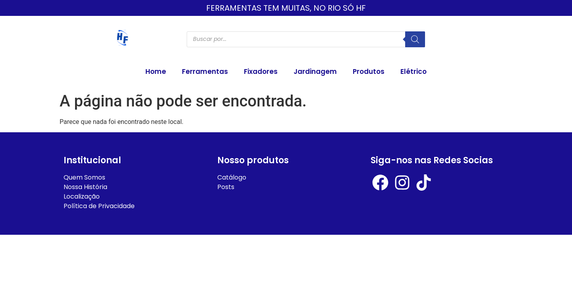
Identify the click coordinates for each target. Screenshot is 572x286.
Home (155, 71)
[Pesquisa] (415, 39)
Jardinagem (315, 71)
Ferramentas (205, 71)
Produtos (369, 71)
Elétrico (413, 71)
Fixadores (261, 71)
